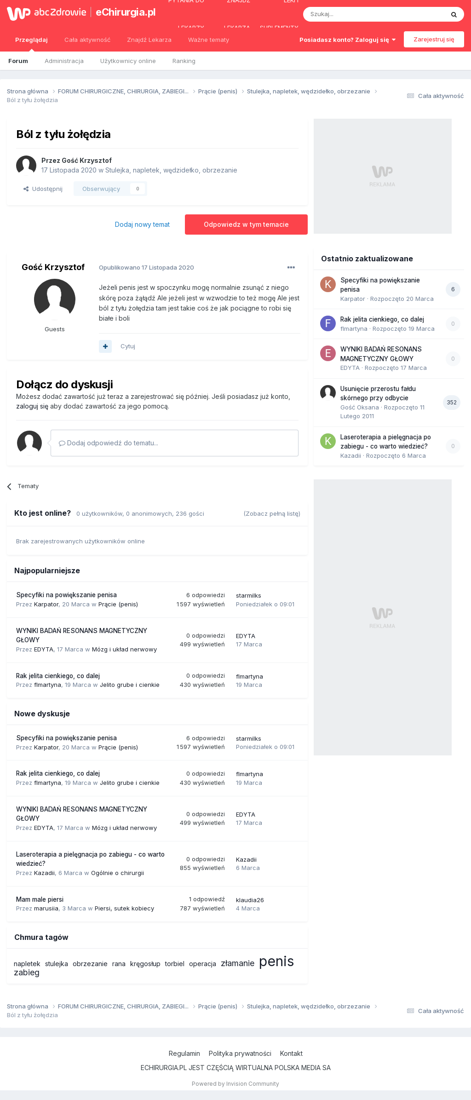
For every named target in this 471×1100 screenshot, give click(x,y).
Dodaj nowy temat (142, 224)
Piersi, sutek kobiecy (124, 908)
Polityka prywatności (240, 1053)
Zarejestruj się (434, 39)
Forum (18, 60)
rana (119, 964)
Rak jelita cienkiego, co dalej (58, 676)
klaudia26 (250, 900)
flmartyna (47, 684)
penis (276, 961)
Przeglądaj (31, 44)
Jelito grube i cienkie (130, 684)
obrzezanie (90, 964)
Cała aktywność (87, 39)
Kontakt (291, 1053)
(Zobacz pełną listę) (271, 513)
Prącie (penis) (118, 604)
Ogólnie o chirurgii (117, 872)
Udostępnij (43, 188)
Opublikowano (146, 267)
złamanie (237, 963)
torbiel (174, 964)
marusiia (46, 908)
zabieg (27, 972)
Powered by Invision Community (235, 1083)
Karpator (46, 604)
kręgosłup (145, 964)
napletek (27, 964)
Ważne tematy (208, 39)
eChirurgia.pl (121, 12)
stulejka (56, 964)
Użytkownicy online (128, 60)
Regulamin (184, 1053)
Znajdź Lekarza (149, 39)
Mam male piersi (39, 899)
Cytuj (128, 346)
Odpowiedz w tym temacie (246, 224)
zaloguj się (32, 406)
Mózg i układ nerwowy (124, 649)
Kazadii (44, 872)
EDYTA (43, 649)
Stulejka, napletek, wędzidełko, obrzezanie (171, 170)
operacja (202, 964)
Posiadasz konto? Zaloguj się (347, 39)
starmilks (248, 595)
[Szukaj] (350, 14)
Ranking (183, 60)
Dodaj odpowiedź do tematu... (108, 443)
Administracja (64, 60)
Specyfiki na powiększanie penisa (66, 595)
